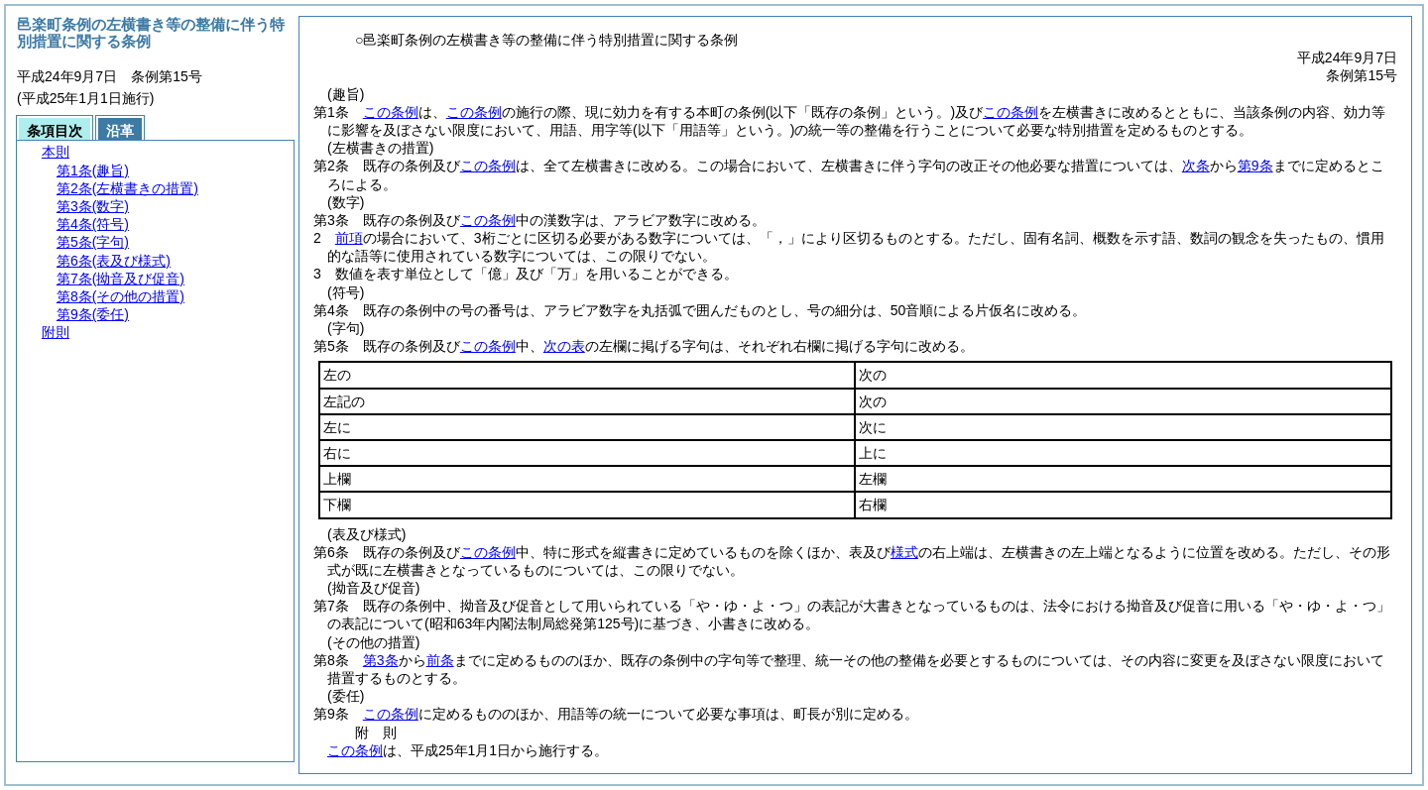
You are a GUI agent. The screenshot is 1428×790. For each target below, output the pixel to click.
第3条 (381, 660)
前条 (440, 660)
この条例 (390, 112)
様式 (904, 552)
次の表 (564, 346)
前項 (349, 238)
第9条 (1255, 165)
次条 (1196, 165)
